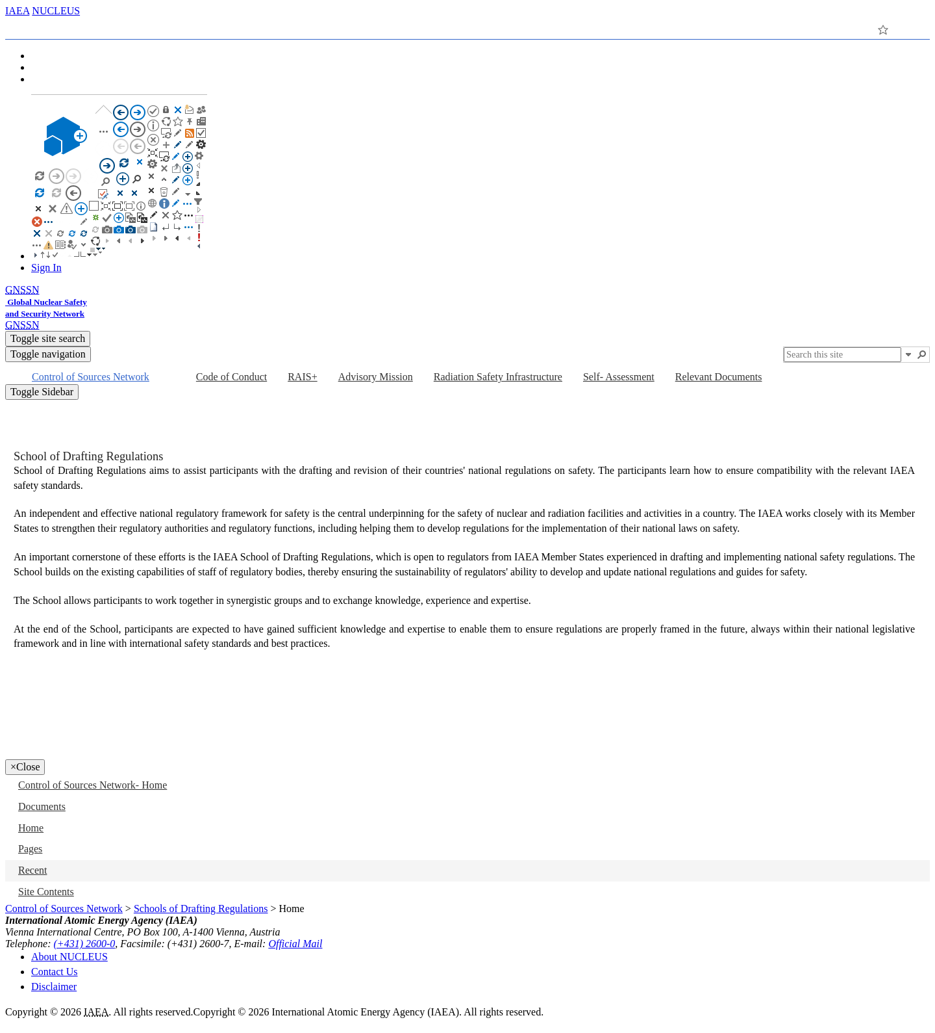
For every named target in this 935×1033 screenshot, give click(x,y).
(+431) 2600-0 (85, 943)
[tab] (29, 27)
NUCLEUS (56, 10)
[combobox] (842, 354)
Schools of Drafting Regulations (201, 908)
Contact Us (54, 971)
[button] (908, 354)
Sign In (46, 267)
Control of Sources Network (64, 908)
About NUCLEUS (69, 956)
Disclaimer (54, 986)
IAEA (17, 10)
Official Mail (295, 943)
